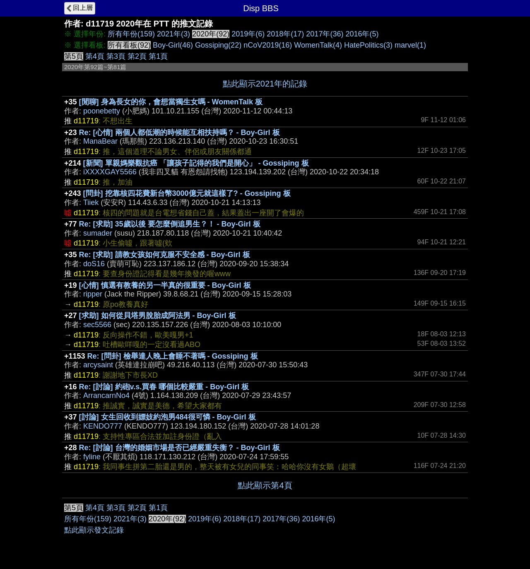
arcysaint (98, 365)
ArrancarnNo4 (106, 395)
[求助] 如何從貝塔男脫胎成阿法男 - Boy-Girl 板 (157, 315)
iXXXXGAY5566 (110, 172)
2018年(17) (285, 34)
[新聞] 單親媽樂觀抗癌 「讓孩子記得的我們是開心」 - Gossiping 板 (196, 163)
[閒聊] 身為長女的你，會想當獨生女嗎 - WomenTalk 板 (171, 102)
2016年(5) (361, 34)
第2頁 (137, 56)
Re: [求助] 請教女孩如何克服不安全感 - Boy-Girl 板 (164, 255)
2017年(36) (324, 34)
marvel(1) (410, 45)
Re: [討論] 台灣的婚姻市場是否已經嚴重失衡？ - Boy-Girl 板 (179, 448)
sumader (97, 233)
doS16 (94, 264)
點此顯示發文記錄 (94, 530)
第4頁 (94, 56)
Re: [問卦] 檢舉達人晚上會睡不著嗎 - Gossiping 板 (172, 356)
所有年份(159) (131, 34)
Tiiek (91, 202)
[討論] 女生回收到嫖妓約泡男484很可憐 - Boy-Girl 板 (167, 417)
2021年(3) (173, 34)
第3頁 (115, 56)
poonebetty (101, 111)
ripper (92, 294)
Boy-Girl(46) (173, 45)
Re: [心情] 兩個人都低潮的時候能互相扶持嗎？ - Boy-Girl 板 (179, 132)
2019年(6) (248, 34)
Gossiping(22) (218, 45)
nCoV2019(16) (267, 45)
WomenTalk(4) (318, 45)
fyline (92, 457)
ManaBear (100, 141)
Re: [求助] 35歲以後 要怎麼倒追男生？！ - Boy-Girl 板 (169, 224)
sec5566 (97, 325)
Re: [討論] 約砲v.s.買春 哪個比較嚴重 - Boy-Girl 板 (164, 387)
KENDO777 (102, 426)
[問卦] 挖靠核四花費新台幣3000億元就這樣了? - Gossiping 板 (187, 193)
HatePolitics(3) (368, 45)
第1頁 (158, 56)
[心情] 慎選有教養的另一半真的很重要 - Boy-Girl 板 (165, 285)
